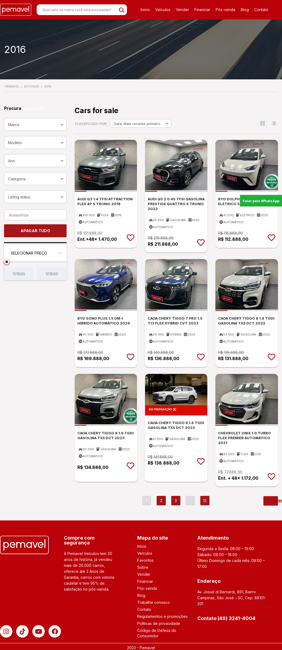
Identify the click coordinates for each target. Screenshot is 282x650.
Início (145, 9)
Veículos (162, 9)
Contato (261, 9)
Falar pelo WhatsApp (261, 200)
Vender (182, 9)
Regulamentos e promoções (162, 616)
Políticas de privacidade (158, 623)
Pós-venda (225, 9)
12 (205, 500)
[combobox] (35, 124)
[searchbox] (25, 215)
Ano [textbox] (11, 160)
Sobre (142, 567)
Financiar (202, 9)
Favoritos (145, 560)
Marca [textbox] (13, 124)
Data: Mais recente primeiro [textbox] (137, 123)
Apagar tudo (33, 108)
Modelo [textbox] (15, 142)
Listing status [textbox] (19, 197)
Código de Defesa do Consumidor (156, 633)
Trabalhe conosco (153, 602)
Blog (245, 9)
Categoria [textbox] (17, 179)
